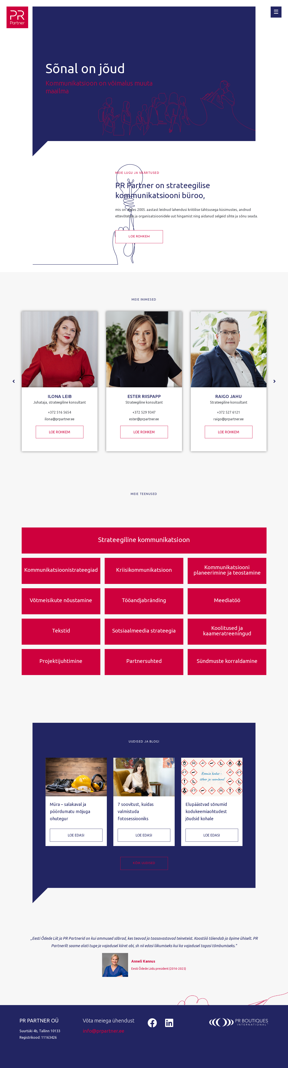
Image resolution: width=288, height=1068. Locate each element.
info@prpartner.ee (103, 1030)
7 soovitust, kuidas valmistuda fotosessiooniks (136, 811)
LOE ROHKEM (59, 432)
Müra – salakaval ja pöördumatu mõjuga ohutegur (70, 811)
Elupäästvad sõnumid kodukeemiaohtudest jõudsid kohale (206, 811)
